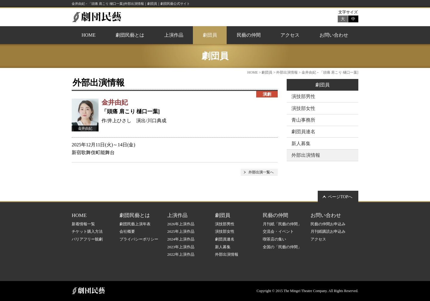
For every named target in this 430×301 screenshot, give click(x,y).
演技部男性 (303, 96)
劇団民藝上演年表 (134, 224)
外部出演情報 (287, 72)
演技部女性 (303, 108)
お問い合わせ (334, 35)
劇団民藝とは (130, 35)
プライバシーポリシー (138, 239)
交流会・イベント (278, 231)
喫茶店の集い (274, 239)
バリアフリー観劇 (87, 239)
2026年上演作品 (180, 224)
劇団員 (210, 35)
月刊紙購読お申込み (328, 231)
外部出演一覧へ (261, 172)
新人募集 (301, 143)
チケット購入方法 (87, 231)
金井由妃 (115, 102)
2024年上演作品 (180, 239)
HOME (89, 35)
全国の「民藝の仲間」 (282, 247)
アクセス (290, 35)
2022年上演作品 (180, 254)
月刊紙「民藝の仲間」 (282, 224)
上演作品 (173, 35)
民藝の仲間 (249, 35)
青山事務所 (303, 119)
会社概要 (127, 231)
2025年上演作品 (180, 231)
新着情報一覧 (83, 224)
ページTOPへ (340, 197)
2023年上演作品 (180, 247)
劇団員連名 (303, 131)
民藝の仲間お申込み (328, 224)
